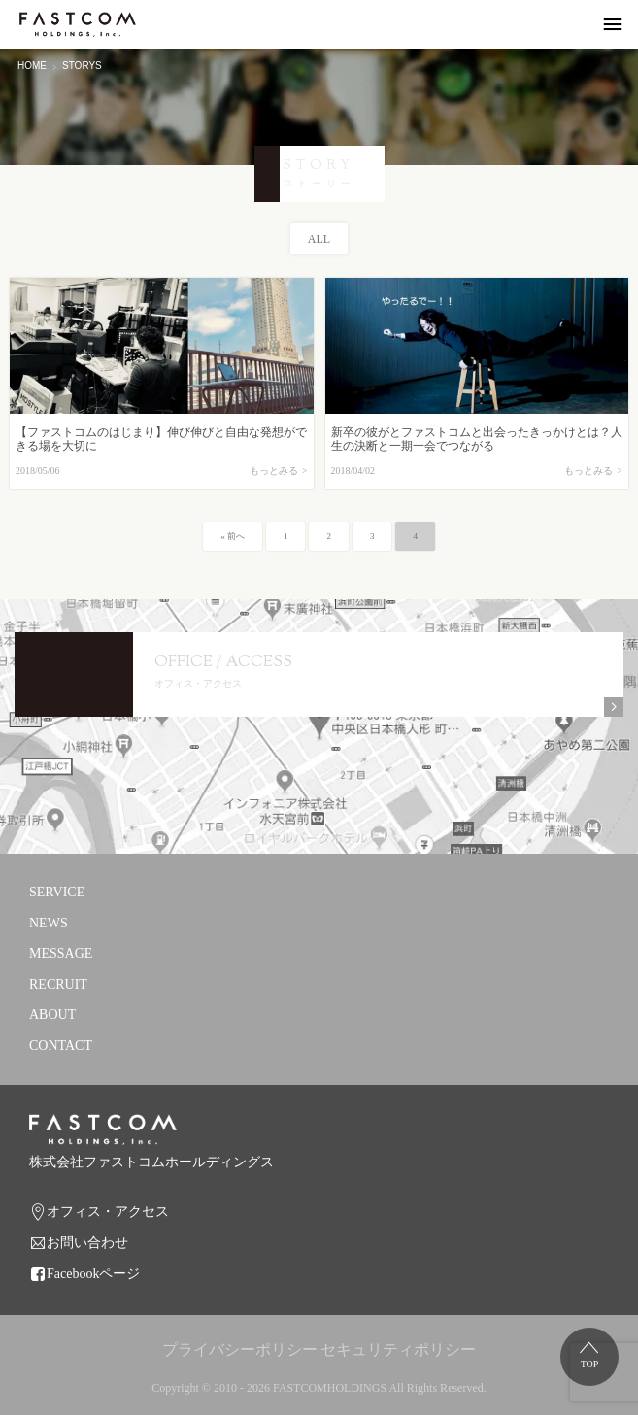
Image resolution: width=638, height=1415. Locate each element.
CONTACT (60, 1045)
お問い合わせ (87, 1242)
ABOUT (52, 1014)
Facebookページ (93, 1273)
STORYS (82, 65)
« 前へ (232, 536)
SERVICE (56, 892)
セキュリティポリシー (398, 1349)
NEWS (48, 923)
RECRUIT (58, 984)
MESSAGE (60, 953)
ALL (319, 239)
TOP (590, 1364)
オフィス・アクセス (108, 1211)
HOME (32, 65)
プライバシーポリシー (240, 1349)
